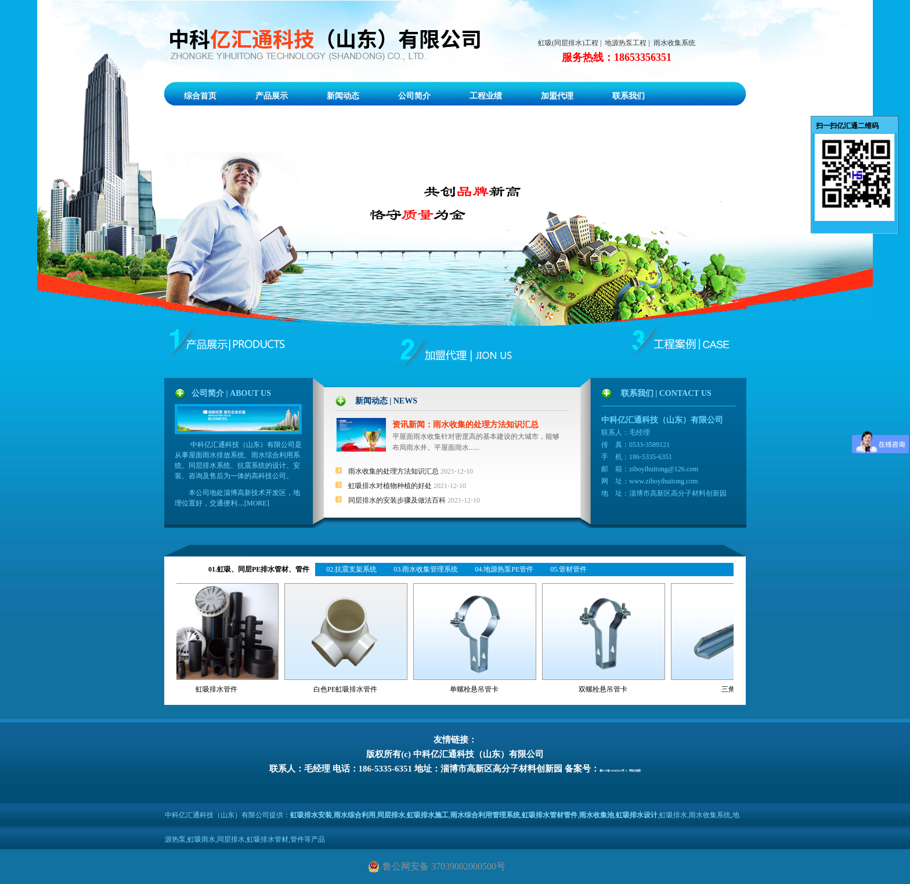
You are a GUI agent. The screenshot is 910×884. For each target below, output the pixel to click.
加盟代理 (557, 96)
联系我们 (628, 96)
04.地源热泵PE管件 (504, 569)
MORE (257, 503)
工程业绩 (486, 96)
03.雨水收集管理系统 (425, 569)
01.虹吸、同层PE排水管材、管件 (258, 569)
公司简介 (414, 96)
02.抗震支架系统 (351, 569)
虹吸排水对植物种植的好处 (391, 486)
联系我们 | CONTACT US (666, 393)
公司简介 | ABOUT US (231, 393)
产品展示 (271, 96)
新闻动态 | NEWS (386, 400)
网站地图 (635, 770)
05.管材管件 (568, 569)
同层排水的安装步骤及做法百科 (397, 500)
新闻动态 (343, 96)
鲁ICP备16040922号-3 (613, 770)
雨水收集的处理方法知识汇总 (394, 471)
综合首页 (200, 96)
